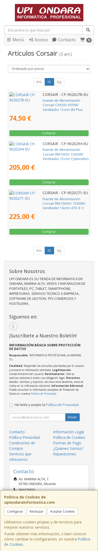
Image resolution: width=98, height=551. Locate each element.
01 (49, 82)
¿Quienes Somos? (68, 448)
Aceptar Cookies (62, 511)
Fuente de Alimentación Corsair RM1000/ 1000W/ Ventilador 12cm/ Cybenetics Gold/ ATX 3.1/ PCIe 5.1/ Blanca (48, 154)
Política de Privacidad (43, 393)
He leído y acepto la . (47, 405)
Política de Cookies (69, 437)
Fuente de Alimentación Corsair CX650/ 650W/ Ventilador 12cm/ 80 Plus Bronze (46, 102)
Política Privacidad (24, 437)
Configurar (15, 511)
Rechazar (36, 511)
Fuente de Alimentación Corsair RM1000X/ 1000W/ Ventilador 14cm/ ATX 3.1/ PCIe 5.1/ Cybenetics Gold (44, 203)
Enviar (72, 417)
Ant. (39, 82)
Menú (15, 40)
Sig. (59, 82)
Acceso (38, 40)
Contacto (64, 40)
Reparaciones (64, 453)
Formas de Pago (67, 442)
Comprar (49, 133)
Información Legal (68, 431)
